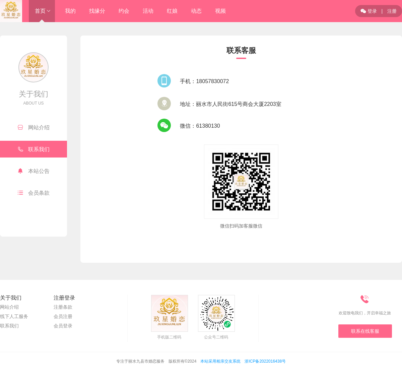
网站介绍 (34, 127)
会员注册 (63, 316)
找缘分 (97, 11)
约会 (124, 11)
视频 (220, 11)
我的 (70, 11)
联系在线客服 (365, 331)
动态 (196, 11)
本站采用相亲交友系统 (220, 361)
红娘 (172, 11)
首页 (40, 11)
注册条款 (63, 307)
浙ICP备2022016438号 (265, 361)
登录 (368, 11)
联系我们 (34, 149)
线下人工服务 (14, 316)
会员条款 (34, 192)
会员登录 (63, 325)
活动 (148, 11)
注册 (392, 11)
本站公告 (34, 171)
